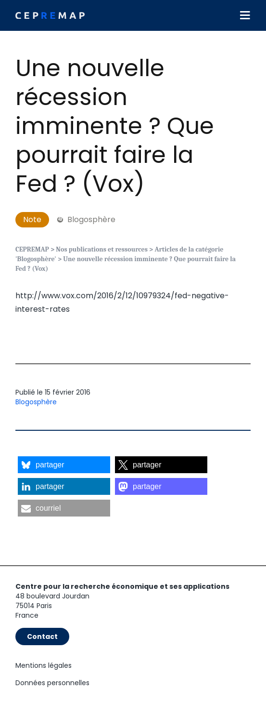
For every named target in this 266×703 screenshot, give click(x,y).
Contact (42, 636)
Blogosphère (36, 402)
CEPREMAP (32, 249)
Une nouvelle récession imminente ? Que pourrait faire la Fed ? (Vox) (114, 126)
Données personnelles (52, 683)
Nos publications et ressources (102, 249)
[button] (64, 464)
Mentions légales (43, 665)
